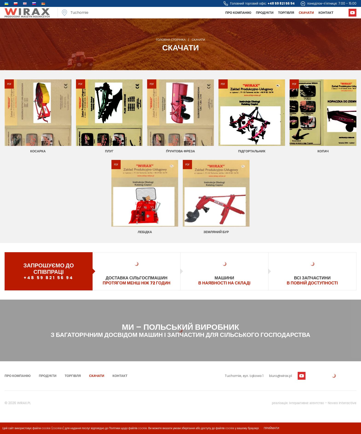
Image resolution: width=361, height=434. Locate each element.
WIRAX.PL (24, 403)
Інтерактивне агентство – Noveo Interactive (322, 403)
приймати (271, 428)
